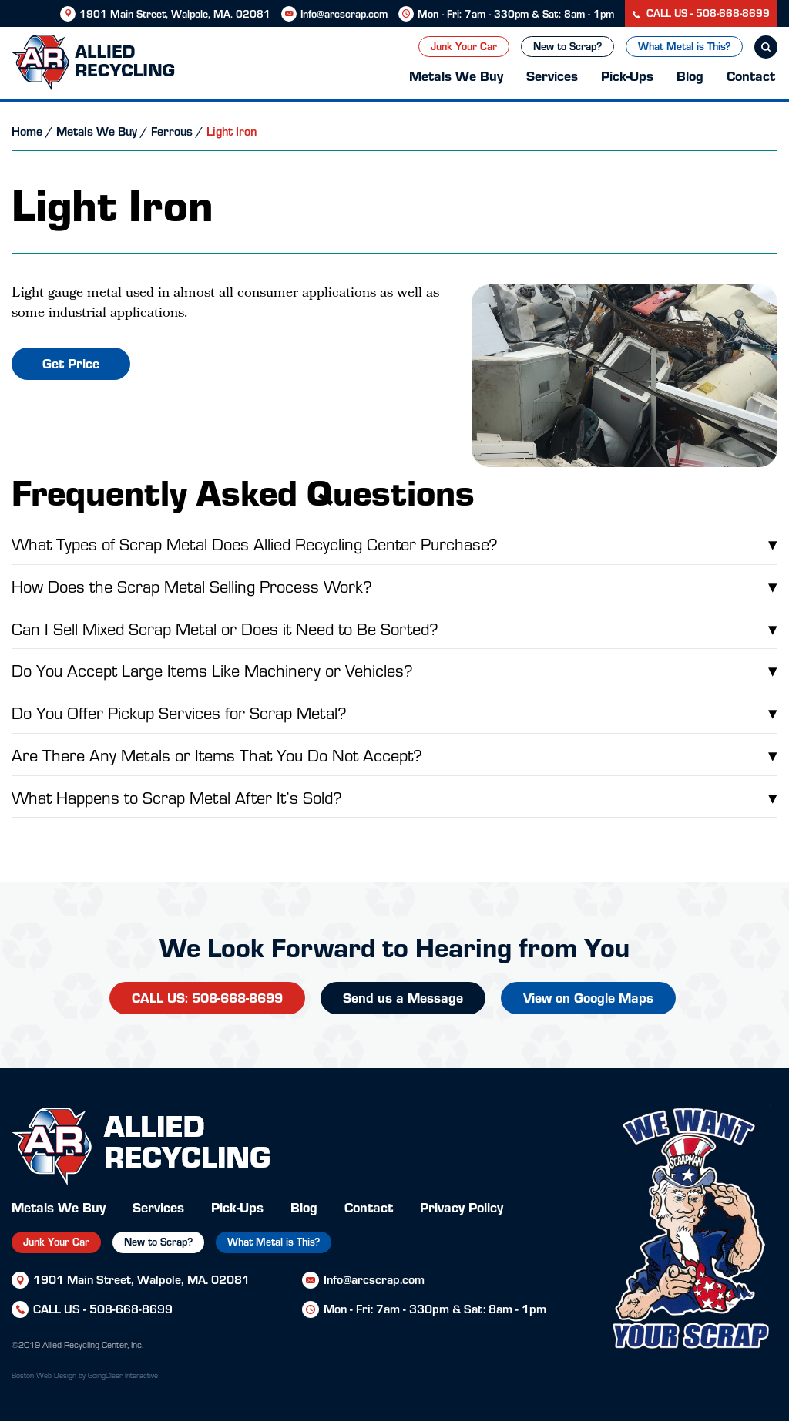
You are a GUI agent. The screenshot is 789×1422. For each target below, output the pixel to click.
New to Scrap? (567, 46)
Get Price (70, 362)
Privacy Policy (461, 1206)
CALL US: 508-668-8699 (207, 997)
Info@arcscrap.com (344, 13)
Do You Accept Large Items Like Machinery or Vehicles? (394, 670)
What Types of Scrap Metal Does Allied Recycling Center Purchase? (394, 543)
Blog (690, 75)
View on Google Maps (588, 997)
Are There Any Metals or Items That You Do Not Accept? (394, 754)
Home (27, 131)
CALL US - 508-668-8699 (701, 12)
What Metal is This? (684, 46)
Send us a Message (403, 997)
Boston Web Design (44, 1375)
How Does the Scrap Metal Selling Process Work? (394, 586)
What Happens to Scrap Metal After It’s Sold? (394, 797)
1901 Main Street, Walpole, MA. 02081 (174, 13)
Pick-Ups (627, 75)
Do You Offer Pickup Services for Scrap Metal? (394, 712)
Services (552, 75)
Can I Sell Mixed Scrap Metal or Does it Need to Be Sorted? (394, 628)
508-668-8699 (131, 1308)
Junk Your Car (464, 46)
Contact (751, 75)
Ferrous (172, 131)
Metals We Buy (456, 75)
